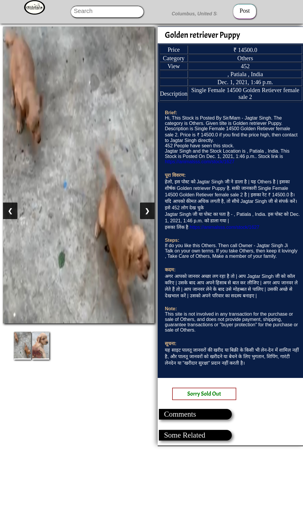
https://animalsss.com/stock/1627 (199, 161)
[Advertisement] (151, 487)
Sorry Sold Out (204, 393)
